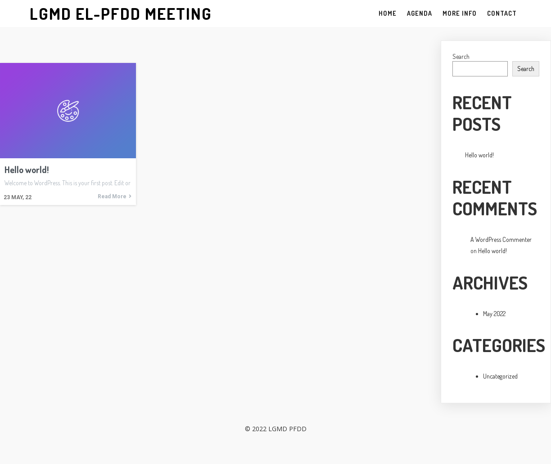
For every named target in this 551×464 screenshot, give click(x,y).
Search (461, 56)
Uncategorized (500, 376)
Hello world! (479, 155)
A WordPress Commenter (501, 239)
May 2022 (494, 313)
